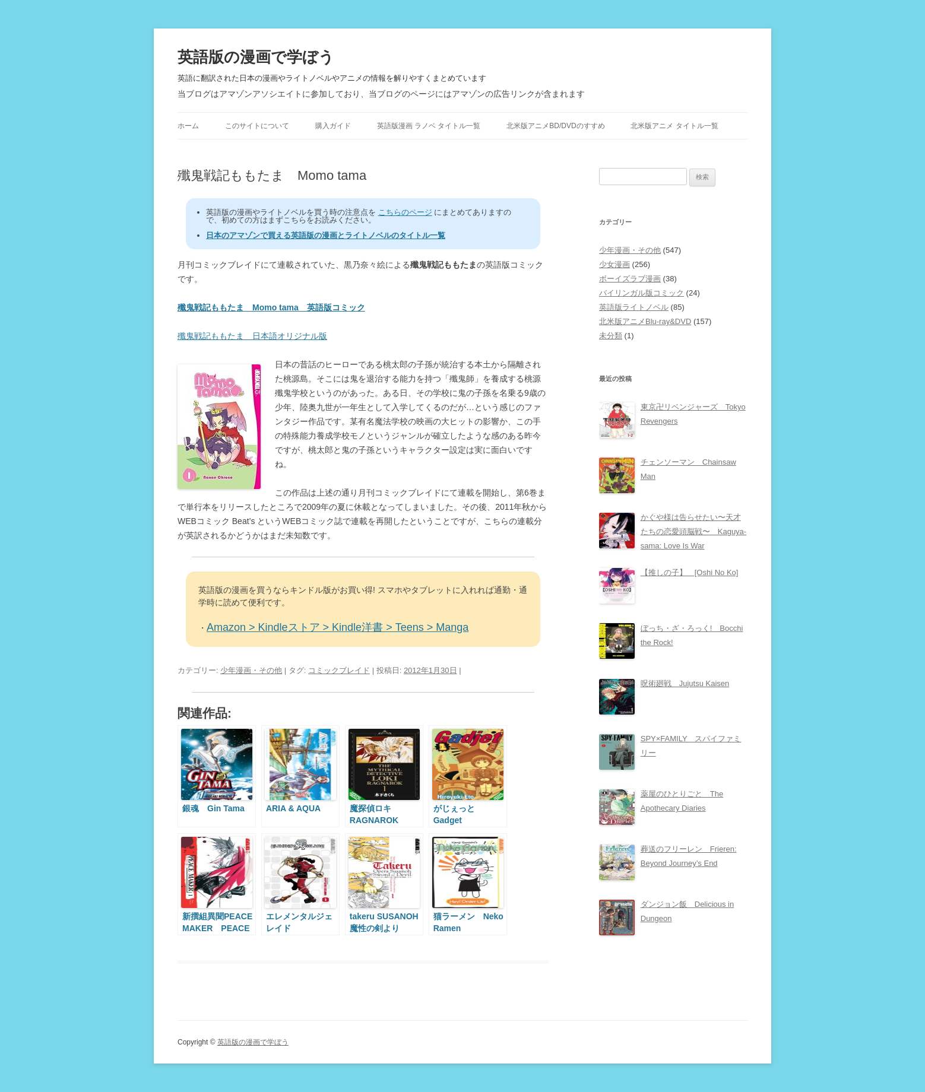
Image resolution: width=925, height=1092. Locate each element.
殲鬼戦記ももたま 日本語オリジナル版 (252, 336)
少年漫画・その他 (251, 670)
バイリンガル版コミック (641, 292)
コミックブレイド (339, 670)
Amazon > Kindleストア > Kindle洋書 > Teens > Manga (337, 627)
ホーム (188, 126)
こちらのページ (405, 212)
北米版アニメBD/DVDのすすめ (555, 126)
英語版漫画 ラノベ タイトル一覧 (429, 126)
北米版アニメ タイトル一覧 (674, 126)
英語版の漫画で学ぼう (256, 57)
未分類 (610, 335)
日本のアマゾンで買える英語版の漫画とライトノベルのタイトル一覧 (325, 235)
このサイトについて (257, 126)
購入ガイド (333, 126)
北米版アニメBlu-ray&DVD (645, 321)
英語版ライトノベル (634, 307)
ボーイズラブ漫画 (630, 278)
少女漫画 (614, 264)
